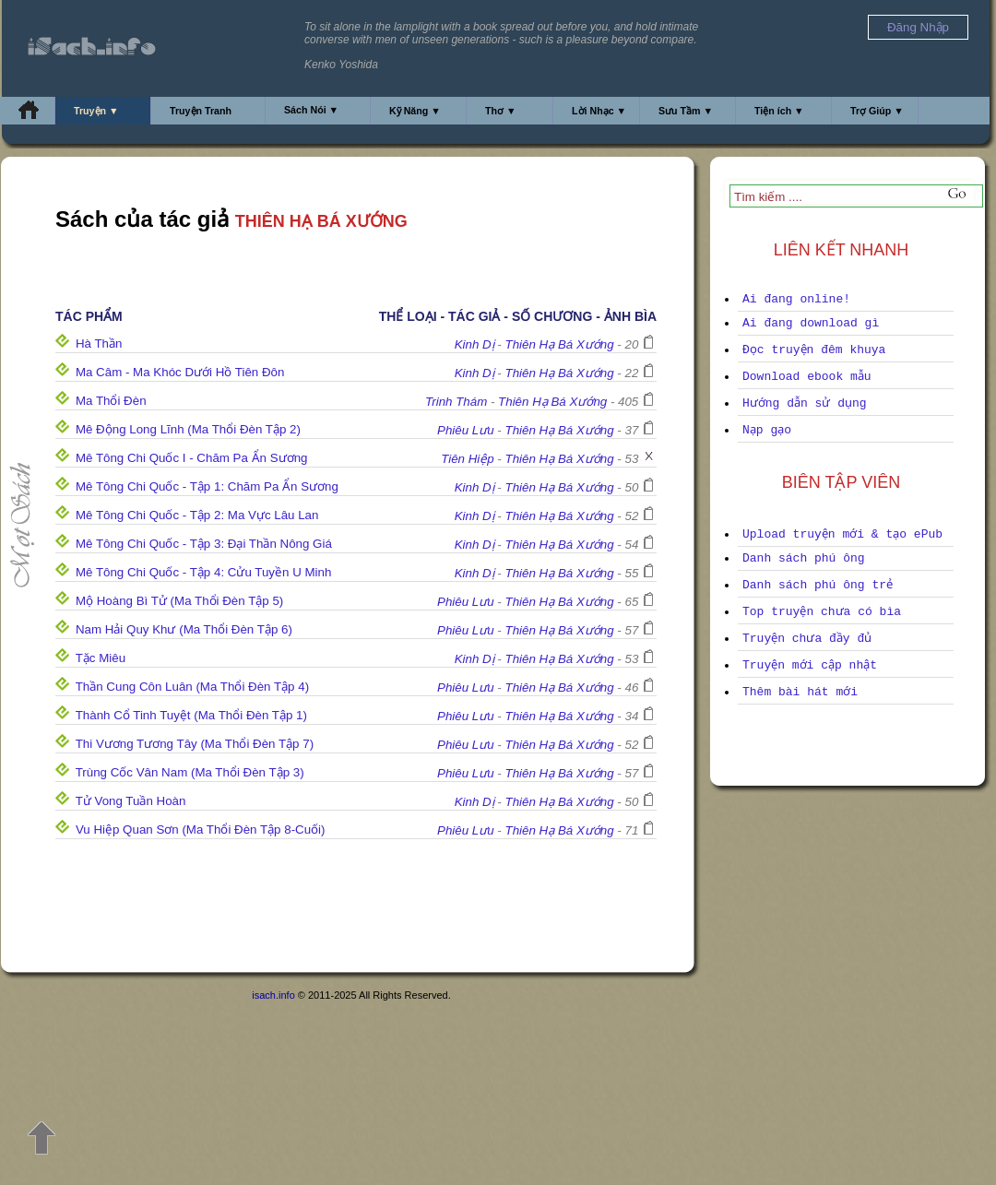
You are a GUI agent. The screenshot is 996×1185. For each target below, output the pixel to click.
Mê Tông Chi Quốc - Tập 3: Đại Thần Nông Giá (204, 544)
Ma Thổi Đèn (111, 401)
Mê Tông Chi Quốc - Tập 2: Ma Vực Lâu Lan (197, 515)
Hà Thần (99, 343)
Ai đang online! (796, 299)
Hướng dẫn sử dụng (804, 403)
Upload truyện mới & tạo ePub (842, 534)
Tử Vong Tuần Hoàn (131, 801)
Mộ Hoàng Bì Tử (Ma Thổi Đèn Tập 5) (179, 601)
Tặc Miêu (100, 658)
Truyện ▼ (96, 110)
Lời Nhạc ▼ (599, 110)
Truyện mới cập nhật (809, 665)
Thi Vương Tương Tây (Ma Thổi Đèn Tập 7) (195, 744)
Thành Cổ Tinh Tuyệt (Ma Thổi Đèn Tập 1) (191, 715)
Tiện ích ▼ (779, 110)
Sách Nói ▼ (311, 109)
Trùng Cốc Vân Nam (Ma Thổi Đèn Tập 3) (190, 772)
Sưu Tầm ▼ (685, 110)
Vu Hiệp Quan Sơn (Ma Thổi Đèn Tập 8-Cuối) (201, 829)
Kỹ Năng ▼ (415, 110)
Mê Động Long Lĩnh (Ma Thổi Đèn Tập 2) (188, 429)
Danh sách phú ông (803, 558)
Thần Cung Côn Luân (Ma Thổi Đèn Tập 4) (192, 686)
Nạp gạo (766, 430)
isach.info (273, 995)
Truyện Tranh (200, 110)
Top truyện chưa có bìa (821, 612)
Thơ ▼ (500, 110)
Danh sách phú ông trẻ (817, 585)
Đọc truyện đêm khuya (813, 350)
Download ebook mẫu (807, 377)
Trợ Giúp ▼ (877, 110)
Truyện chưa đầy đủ (807, 639)
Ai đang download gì (810, 323)
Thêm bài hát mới (800, 692)
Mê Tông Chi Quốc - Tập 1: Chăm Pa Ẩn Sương (207, 486)
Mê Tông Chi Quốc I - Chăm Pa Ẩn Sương (192, 458)
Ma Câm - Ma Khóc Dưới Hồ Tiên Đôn (180, 372)
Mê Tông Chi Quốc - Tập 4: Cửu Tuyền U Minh (203, 572)
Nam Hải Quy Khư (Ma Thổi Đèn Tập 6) (184, 629)
